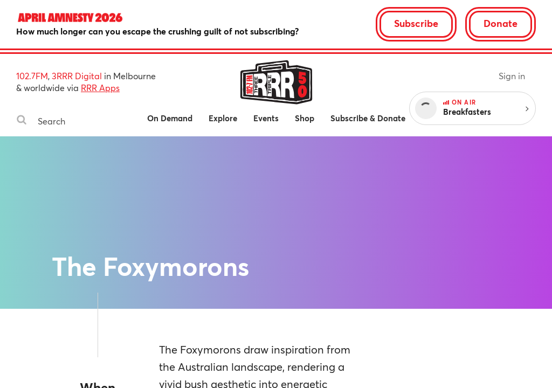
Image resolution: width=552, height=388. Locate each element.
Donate (501, 23)
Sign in (512, 75)
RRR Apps (100, 87)
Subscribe (416, 23)
